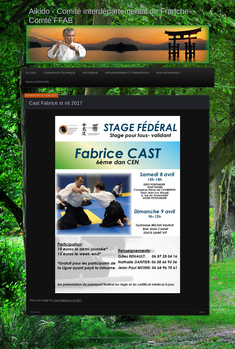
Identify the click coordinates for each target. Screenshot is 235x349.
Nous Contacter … (39, 81)
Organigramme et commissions (127, 72)
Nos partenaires (168, 72)
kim (38, 95)
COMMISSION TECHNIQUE (59, 72)
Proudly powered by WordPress (99, 337)
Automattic (147, 337)
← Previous (34, 312)
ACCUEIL (31, 72)
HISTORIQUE (90, 72)
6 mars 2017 (50, 95)
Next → (203, 312)
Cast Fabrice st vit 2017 (56, 103)
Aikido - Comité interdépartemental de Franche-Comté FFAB (110, 16)
